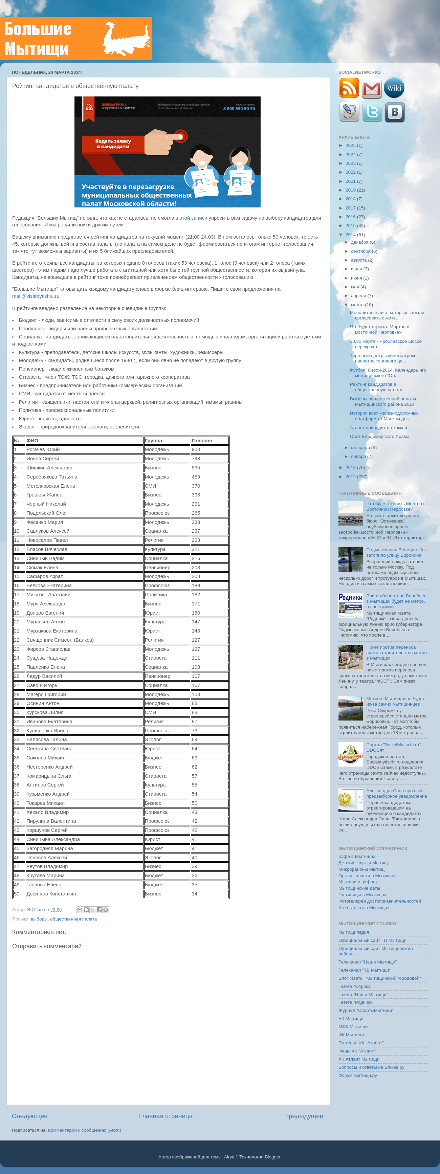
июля (357, 268)
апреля (359, 295)
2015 (351, 225)
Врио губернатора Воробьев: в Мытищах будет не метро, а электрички (396, 601)
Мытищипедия (353, 932)
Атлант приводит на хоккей (378, 427)
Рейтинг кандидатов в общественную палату (376, 387)
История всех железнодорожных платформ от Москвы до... (384, 416)
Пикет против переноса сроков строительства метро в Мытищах (396, 653)
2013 (351, 467)
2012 (351, 476)
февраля (361, 447)
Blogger (273, 1156)
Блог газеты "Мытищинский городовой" (379, 978)
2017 (351, 208)
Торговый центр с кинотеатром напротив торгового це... (382, 358)
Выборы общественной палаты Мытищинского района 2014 (383, 401)
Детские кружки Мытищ (363, 862)
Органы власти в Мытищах (367, 875)
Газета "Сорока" (355, 986)
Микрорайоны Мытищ (361, 869)
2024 (351, 154)
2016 (351, 216)
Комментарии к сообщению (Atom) (84, 1130)
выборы (39, 919)
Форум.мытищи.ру (357, 1075)
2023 (351, 163)
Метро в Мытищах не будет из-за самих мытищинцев (395, 701)
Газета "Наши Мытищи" (363, 994)
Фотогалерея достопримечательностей (379, 901)
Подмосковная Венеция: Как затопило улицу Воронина (396, 552)
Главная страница (166, 1116)
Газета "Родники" (356, 1002)
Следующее (30, 1116)
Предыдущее (303, 1116)
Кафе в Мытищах (356, 856)
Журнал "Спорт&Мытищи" (366, 1010)
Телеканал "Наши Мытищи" (367, 962)
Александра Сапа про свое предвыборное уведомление (396, 793)
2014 (351, 234)
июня (357, 278)
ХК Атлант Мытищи (358, 1059)
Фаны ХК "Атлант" (357, 1051)
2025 (351, 145)
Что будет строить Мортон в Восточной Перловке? (379, 329)
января (359, 456)
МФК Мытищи (353, 1026)
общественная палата (73, 919)
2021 (351, 181)
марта (358, 304)
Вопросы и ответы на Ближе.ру (371, 1067)
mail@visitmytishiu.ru (36, 296)
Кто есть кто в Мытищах (364, 907)
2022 (351, 172)
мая (355, 286)
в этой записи (191, 218)
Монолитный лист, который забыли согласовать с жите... (387, 315)
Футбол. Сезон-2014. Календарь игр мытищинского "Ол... (388, 373)
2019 (351, 190)
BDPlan (35, 909)
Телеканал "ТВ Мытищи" (364, 970)
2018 (351, 198)
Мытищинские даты (359, 888)
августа (359, 260)
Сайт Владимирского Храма (380, 436)
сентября (361, 251)
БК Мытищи (351, 1018)
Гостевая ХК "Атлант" (361, 1042)
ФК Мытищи (351, 1034)
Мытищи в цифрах (358, 881)
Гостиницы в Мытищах (362, 894)
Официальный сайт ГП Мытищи (372, 940)
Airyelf (230, 1156)
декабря (360, 242)
